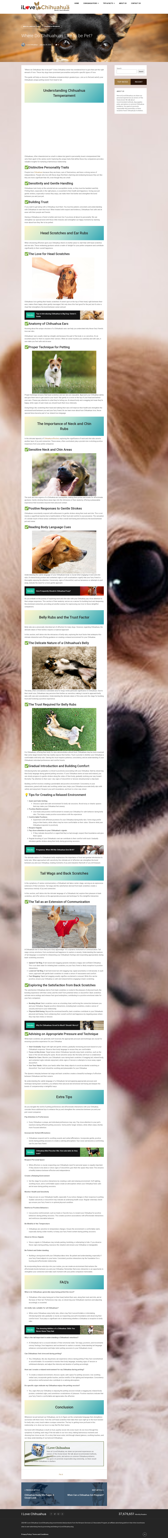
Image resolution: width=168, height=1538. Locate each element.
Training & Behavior (52, 26)
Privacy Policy (26, 1534)
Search (119, 68)
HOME (76, 3)
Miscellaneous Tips (31, 26)
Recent (139, 82)
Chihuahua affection (51, 438)
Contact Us (136, 3)
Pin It (61, 1474)
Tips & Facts (108, 3)
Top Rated (122, 82)
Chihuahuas (38, 172)
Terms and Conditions (40, 1534)
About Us (123, 3)
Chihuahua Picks (90, 3)
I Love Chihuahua (32, 45)
